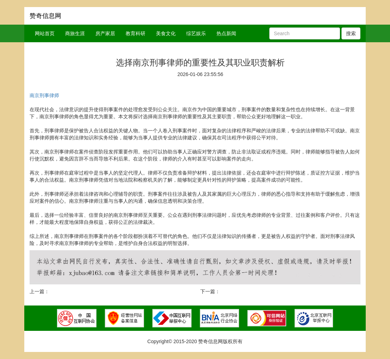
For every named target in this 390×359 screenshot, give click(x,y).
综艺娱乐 (196, 33)
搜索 (351, 33)
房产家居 (105, 33)
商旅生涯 (75, 33)
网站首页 (45, 33)
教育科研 (135, 33)
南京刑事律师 (44, 95)
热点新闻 (226, 33)
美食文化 (166, 33)
